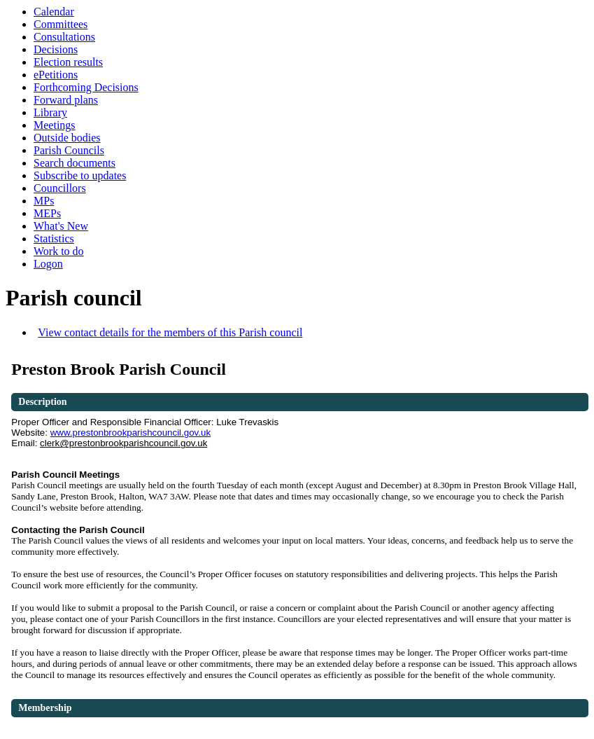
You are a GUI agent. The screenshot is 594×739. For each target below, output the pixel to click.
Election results (68, 62)
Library (50, 112)
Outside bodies (67, 138)
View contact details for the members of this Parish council (170, 332)
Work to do (59, 251)
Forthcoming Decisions (86, 87)
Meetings (55, 125)
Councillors (60, 188)
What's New (61, 226)
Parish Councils (69, 150)
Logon (48, 264)
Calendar (54, 12)
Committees (60, 24)
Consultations (64, 37)
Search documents (74, 163)
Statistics (54, 238)
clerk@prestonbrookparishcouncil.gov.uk (123, 443)
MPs (44, 201)
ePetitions (56, 75)
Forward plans (66, 100)
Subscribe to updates (80, 175)
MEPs (47, 213)
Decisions (56, 49)
